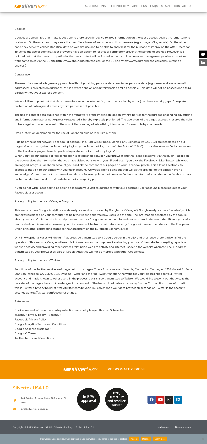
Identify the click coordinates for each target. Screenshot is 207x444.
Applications (95, 6)
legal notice (163, 427)
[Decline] (203, 439)
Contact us (183, 6)
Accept (134, 439)
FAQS (154, 6)
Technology (119, 6)
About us (139, 6)
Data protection (183, 427)
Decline (146, 439)
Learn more (160, 439)
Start (166, 6)
